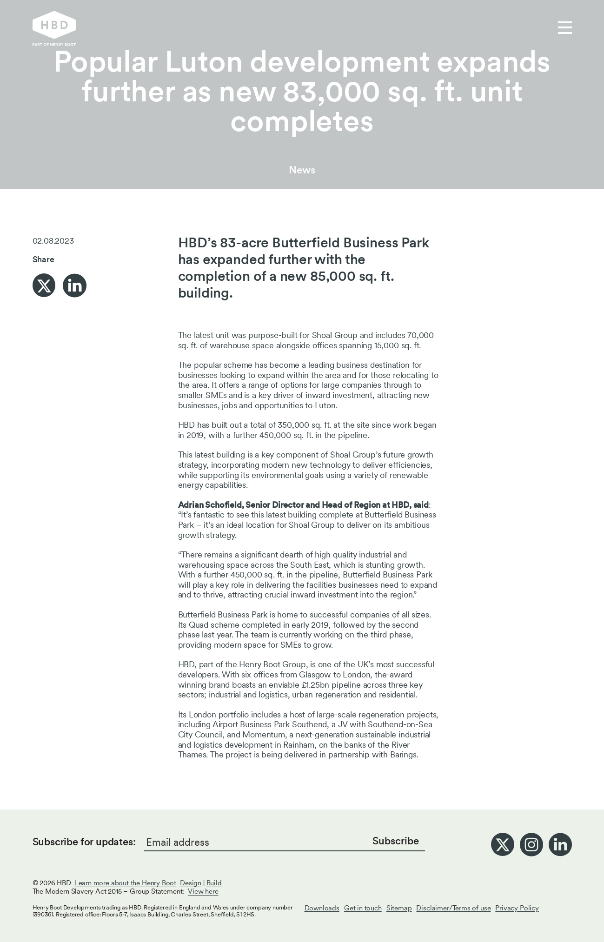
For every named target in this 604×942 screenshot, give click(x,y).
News (302, 170)
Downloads (322, 908)
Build (214, 883)
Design (190, 883)
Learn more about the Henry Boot (125, 883)
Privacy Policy (516, 908)
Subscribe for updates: (84, 842)
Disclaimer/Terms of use (453, 908)
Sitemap (399, 908)
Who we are (295, 28)
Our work (232, 28)
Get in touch (365, 28)
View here (203, 891)
